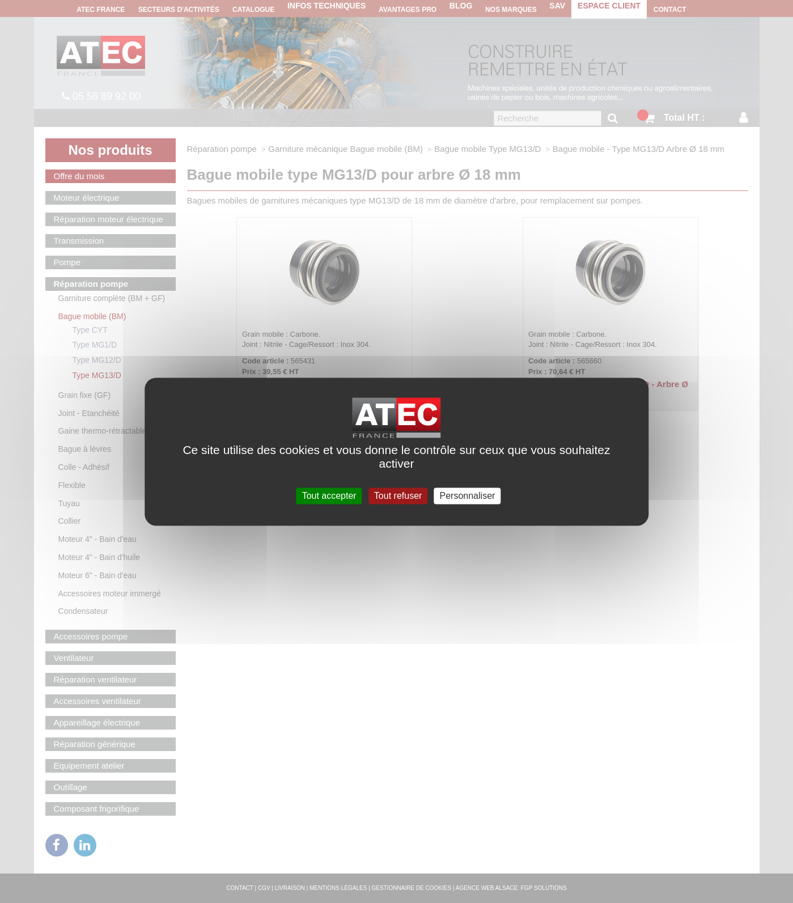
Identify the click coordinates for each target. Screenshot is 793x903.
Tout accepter (329, 496)
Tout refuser (398, 496)
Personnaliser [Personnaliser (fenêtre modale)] (467, 496)
